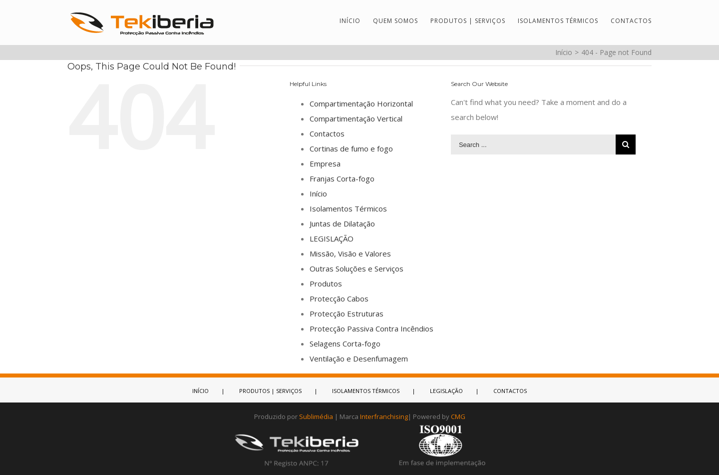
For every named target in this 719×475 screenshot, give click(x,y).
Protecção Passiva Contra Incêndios (371, 329)
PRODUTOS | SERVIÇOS (270, 390)
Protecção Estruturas (346, 313)
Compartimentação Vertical (356, 119)
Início (318, 193)
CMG (458, 416)
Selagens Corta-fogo (345, 343)
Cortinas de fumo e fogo (351, 149)
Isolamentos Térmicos (348, 209)
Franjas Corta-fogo (342, 179)
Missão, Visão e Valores (350, 253)
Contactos (327, 133)
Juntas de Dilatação (342, 223)
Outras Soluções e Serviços (356, 269)
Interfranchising (384, 416)
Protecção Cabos (339, 299)
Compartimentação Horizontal (361, 103)
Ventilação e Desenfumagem (359, 359)
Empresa (325, 163)
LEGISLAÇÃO (332, 239)
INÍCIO (200, 390)
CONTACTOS (510, 390)
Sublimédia (316, 416)
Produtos (326, 283)
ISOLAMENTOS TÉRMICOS (365, 390)
